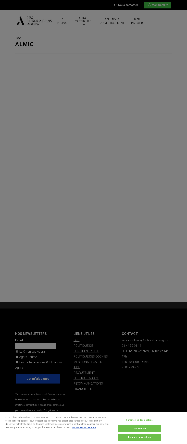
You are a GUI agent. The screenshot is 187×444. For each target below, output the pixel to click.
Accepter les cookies (139, 438)
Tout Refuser (139, 430)
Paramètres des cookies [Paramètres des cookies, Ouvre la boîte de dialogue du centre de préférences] (139, 421)
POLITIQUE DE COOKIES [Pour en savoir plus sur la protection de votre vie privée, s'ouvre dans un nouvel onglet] (84, 428)
